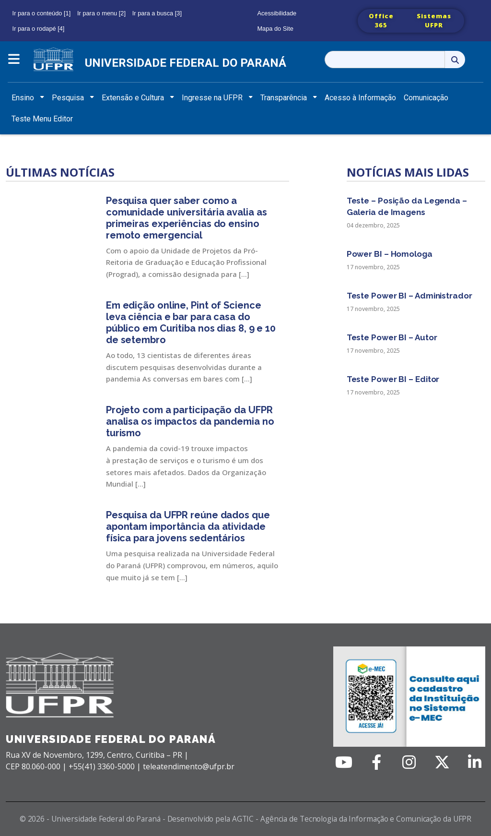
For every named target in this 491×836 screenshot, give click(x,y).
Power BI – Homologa (390, 254)
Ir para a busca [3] (157, 13)
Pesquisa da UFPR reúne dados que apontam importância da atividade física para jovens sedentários (188, 526)
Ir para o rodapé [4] (38, 28)
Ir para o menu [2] (101, 13)
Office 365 (381, 21)
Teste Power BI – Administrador (409, 295)
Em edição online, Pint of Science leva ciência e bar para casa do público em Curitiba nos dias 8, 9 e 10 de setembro (191, 322)
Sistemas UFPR (434, 21)
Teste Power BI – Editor (393, 379)
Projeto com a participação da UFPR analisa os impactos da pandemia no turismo (190, 421)
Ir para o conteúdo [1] (41, 13)
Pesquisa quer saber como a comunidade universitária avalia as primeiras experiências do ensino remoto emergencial (186, 218)
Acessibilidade (276, 13)
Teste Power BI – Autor (392, 337)
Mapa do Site (275, 28)
